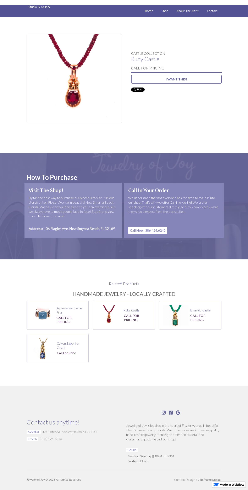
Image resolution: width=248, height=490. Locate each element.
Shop (164, 11)
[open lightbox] (74, 78)
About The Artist (188, 11)
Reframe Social (210, 479)
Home (149, 11)
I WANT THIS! (176, 79)
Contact (212, 11)
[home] (38, 7)
